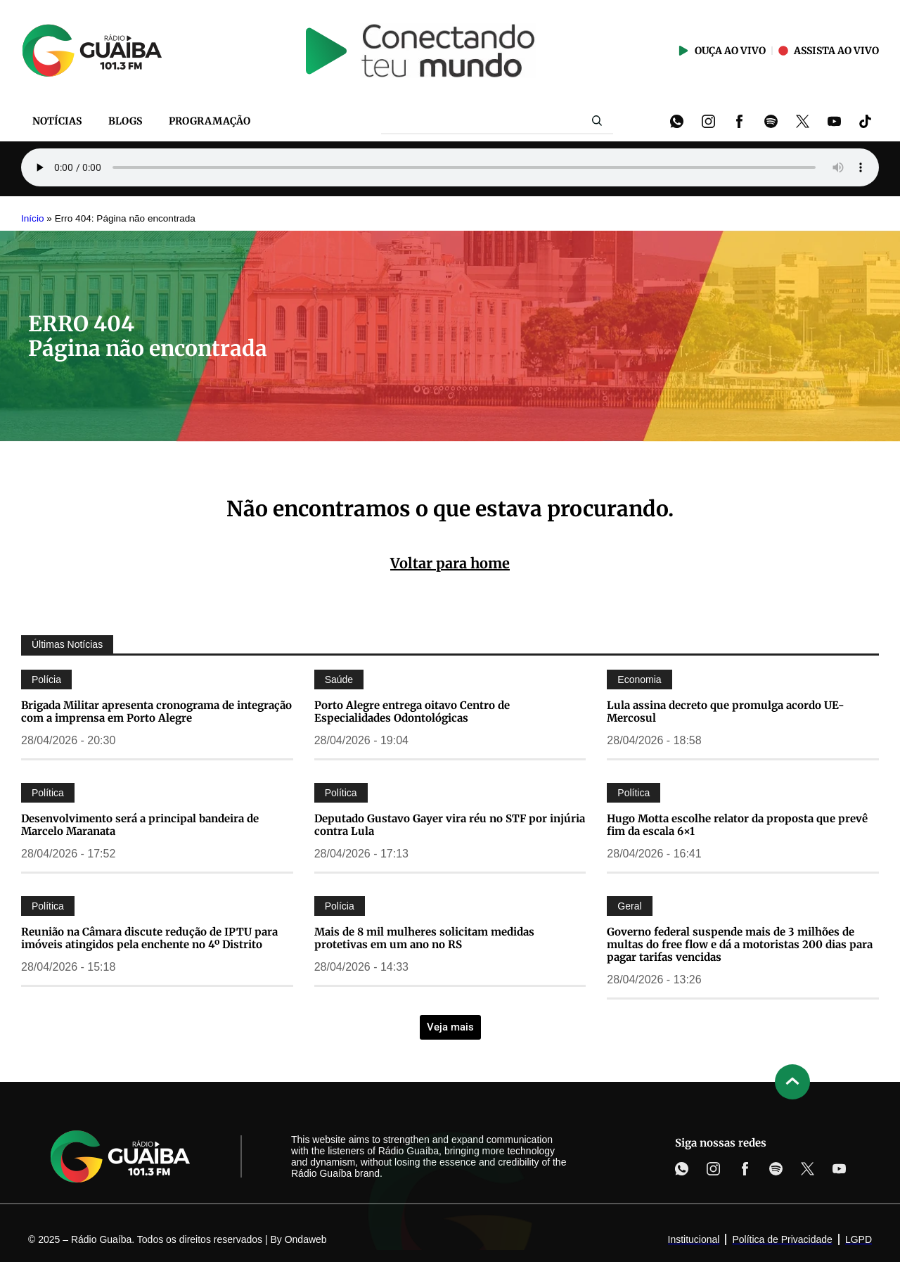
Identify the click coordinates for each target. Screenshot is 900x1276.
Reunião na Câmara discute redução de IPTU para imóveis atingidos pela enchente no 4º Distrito (149, 938)
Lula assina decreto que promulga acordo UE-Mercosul (725, 711)
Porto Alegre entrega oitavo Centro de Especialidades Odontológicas (412, 711)
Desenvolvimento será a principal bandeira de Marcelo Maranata (140, 825)
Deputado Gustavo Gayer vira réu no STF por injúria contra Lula (449, 825)
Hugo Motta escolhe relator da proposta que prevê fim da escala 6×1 (737, 825)
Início (32, 218)
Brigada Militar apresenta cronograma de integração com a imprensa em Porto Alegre (156, 711)
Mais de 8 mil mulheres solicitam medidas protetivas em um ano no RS (424, 938)
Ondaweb (306, 1239)
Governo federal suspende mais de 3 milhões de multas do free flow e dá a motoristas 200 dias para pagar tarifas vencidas (740, 944)
